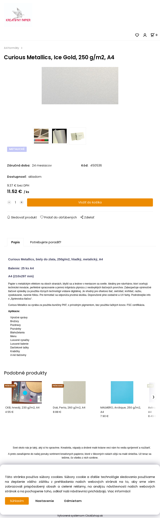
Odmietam (73, 501)
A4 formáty (11, 48)
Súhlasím (17, 501)
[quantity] (15, 202)
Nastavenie (44, 501)
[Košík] (155, 35)
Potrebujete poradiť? (45, 242)
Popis (15, 242)
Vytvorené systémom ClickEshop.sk (80, 515)
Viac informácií (119, 491)
